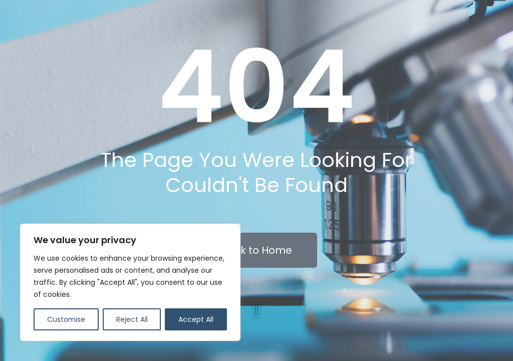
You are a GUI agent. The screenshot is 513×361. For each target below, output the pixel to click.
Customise (66, 319)
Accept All (195, 319)
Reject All (132, 319)
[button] (256, 311)
